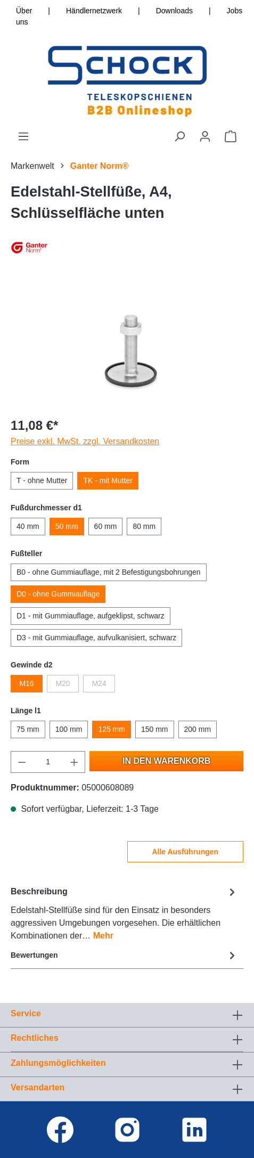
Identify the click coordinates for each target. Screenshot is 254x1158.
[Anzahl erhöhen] (74, 762)
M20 (62, 683)
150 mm (154, 729)
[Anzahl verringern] (22, 762)
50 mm (66, 526)
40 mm (28, 526)
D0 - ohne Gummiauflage (58, 594)
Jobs (235, 10)
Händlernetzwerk (94, 10)
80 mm (144, 526)
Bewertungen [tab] (124, 955)
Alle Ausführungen (185, 851)
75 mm (28, 729)
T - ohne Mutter (42, 480)
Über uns (24, 16)
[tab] (124, 913)
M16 (26, 683)
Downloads (174, 10)
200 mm (197, 729)
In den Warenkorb (166, 760)
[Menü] (23, 136)
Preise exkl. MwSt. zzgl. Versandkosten (85, 441)
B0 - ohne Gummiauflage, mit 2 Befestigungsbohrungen (109, 572)
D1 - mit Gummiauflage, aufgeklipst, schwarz (91, 615)
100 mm (69, 729)
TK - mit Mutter (108, 480)
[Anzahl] (48, 762)
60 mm (105, 526)
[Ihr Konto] (205, 136)
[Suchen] (179, 136)
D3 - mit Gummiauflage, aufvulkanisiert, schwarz (96, 637)
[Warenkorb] (230, 136)
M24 (99, 683)
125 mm (111, 729)
